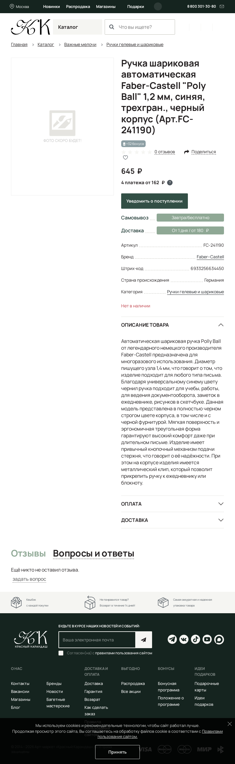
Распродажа (78, 6)
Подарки (135, 6)
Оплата (131, 503)
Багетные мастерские (58, 703)
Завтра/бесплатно (190, 217)
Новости (55, 691)
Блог (15, 707)
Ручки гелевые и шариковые (195, 292)
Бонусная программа (168, 687)
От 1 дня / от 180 (183, 230)
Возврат (92, 699)
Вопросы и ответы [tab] (93, 553)
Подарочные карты (207, 687)
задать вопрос (29, 579)
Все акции (131, 691)
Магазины (106, 6)
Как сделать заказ (96, 710)
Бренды (54, 683)
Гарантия (93, 691)
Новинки (51, 6)
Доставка (134, 520)
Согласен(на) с (109, 653)
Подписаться (143, 639)
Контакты (20, 683)
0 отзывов (165, 151)
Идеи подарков (204, 701)
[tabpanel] (117, 574)
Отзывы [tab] (28, 553)
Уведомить (154, 201)
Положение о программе (171, 701)
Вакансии (20, 691)
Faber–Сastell (210, 257)
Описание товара (145, 324)
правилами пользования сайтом (123, 653)
